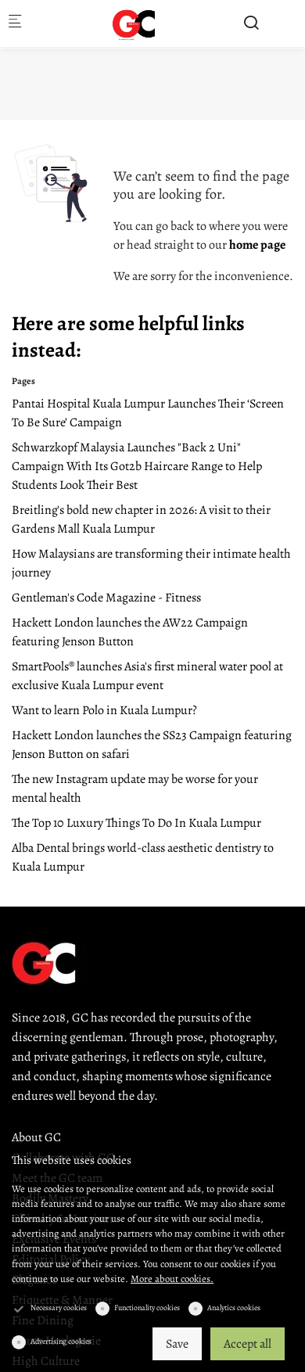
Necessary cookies (58, 1307)
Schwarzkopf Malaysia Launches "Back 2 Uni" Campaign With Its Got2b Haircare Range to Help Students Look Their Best (137, 466)
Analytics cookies (233, 1307)
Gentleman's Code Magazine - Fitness (106, 597)
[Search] (251, 23)
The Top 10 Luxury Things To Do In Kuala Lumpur (136, 822)
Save (177, 1343)
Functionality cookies (147, 1307)
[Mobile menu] (14, 24)
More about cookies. (172, 1278)
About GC (36, 1137)
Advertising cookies (61, 1341)
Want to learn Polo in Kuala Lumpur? (104, 710)
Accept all (247, 1343)
